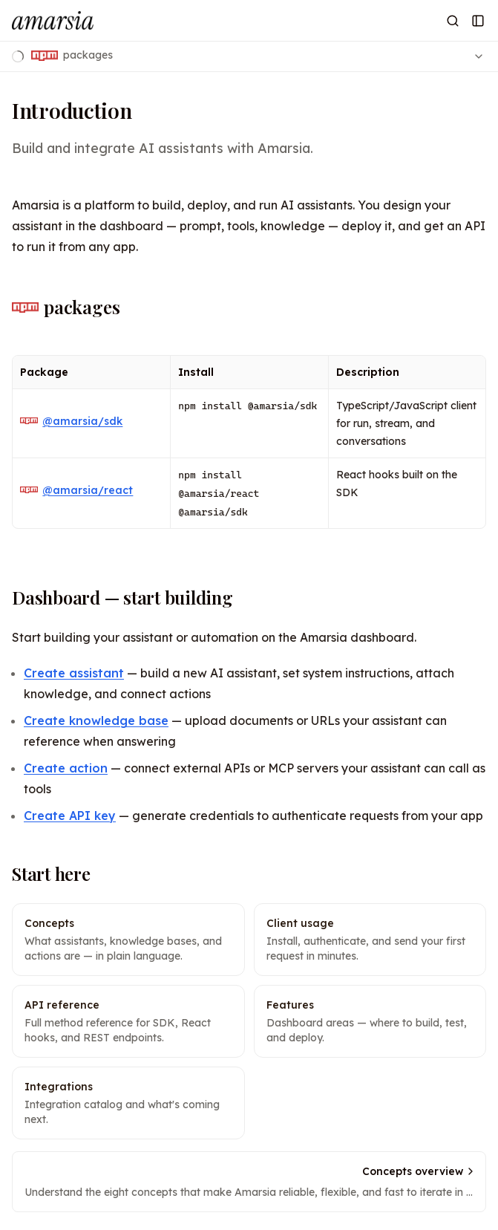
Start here (51, 873)
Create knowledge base (96, 720)
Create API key (70, 815)
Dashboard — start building (122, 597)
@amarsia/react (76, 490)
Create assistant (74, 673)
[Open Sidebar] (478, 20)
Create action (66, 768)
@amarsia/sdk (71, 421)
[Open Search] (452, 20)
